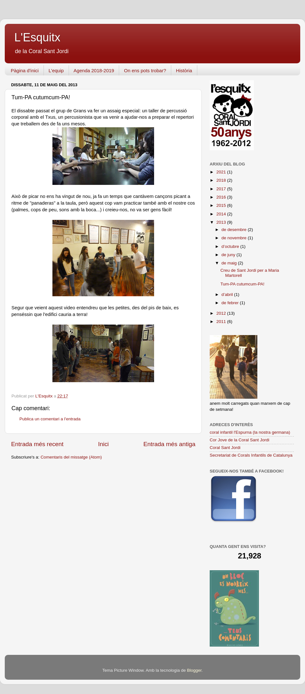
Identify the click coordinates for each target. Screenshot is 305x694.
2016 (221, 197)
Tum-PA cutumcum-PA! (242, 284)
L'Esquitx (37, 37)
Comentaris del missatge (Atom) (71, 457)
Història (184, 70)
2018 (221, 180)
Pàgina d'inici (25, 70)
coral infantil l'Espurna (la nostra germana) (250, 432)
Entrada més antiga (169, 444)
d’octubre (230, 246)
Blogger (194, 670)
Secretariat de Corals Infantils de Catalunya (251, 455)
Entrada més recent (37, 444)
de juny (228, 254)
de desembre (234, 229)
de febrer (230, 302)
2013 (221, 222)
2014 (221, 214)
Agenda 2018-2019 (94, 70)
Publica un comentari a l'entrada (49, 419)
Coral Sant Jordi (225, 447)
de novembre (234, 237)
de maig (229, 263)
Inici (103, 444)
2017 (221, 188)
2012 (221, 313)
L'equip (56, 70)
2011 (221, 321)
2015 (221, 205)
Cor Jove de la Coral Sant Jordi (239, 440)
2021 (221, 172)
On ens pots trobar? (145, 70)
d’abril (227, 294)
